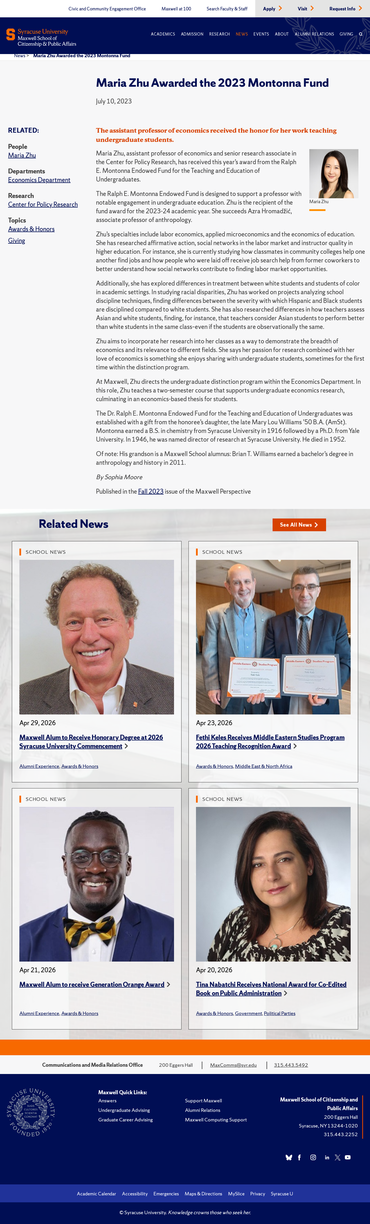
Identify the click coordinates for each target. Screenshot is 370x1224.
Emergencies (166, 1193)
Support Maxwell (203, 1100)
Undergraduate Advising (124, 1110)
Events (261, 34)
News (242, 34)
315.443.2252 (341, 1134)
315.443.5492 (291, 1065)
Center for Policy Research (43, 204)
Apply (269, 9)
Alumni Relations (314, 34)
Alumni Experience (39, 766)
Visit (303, 9)
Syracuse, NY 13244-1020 (328, 1125)
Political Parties (279, 1013)
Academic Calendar (96, 1193)
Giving (346, 34)
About (282, 34)
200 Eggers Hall (341, 1117)
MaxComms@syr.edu (233, 1065)
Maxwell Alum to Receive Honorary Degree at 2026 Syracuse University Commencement (91, 741)
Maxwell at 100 (176, 9)
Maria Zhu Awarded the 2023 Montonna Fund (81, 55)
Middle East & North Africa (263, 766)
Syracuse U (282, 1193)
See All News (299, 524)
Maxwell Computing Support (216, 1119)
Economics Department (39, 180)
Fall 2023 (151, 491)
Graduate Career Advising (125, 1119)
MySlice (236, 1193)
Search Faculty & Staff (227, 9)
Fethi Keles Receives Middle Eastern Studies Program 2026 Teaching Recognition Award (270, 741)
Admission (192, 34)
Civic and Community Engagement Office (107, 9)
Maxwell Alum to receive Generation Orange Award (91, 984)
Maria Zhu (22, 155)
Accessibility (135, 1193)
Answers (107, 1100)
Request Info (343, 9)
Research (219, 34)
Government (248, 1013)
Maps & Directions (203, 1193)
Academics (163, 34)
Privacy (257, 1193)
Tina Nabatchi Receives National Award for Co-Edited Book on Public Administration (271, 988)
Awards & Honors (31, 229)
